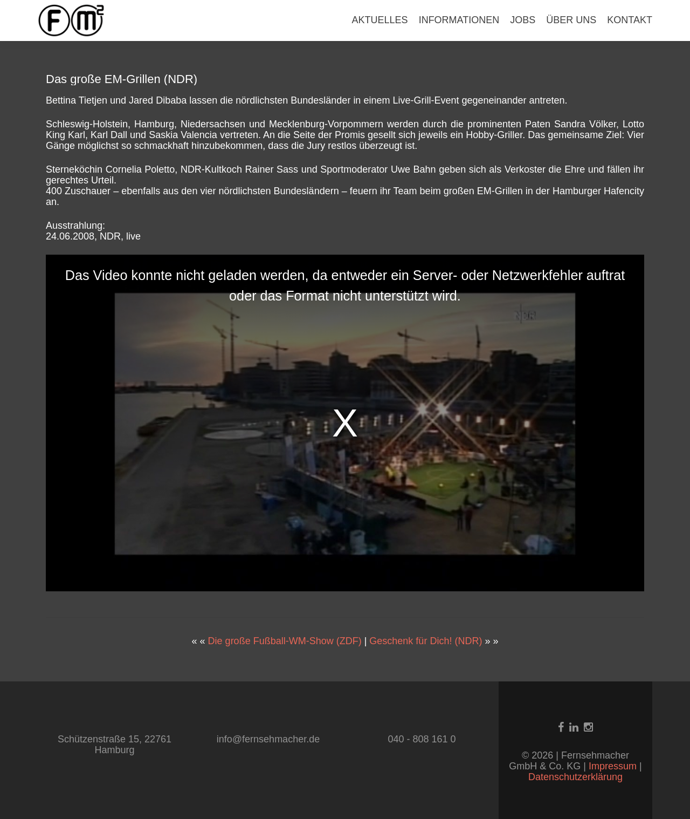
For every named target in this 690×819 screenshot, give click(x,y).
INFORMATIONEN (459, 20)
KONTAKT (629, 20)
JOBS (522, 20)
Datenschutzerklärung (575, 777)
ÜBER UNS (571, 20)
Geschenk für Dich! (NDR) (425, 641)
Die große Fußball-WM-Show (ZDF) (285, 641)
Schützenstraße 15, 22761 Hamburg (114, 744)
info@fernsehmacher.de (268, 739)
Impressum (614, 766)
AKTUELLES (380, 20)
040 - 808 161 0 (422, 739)
